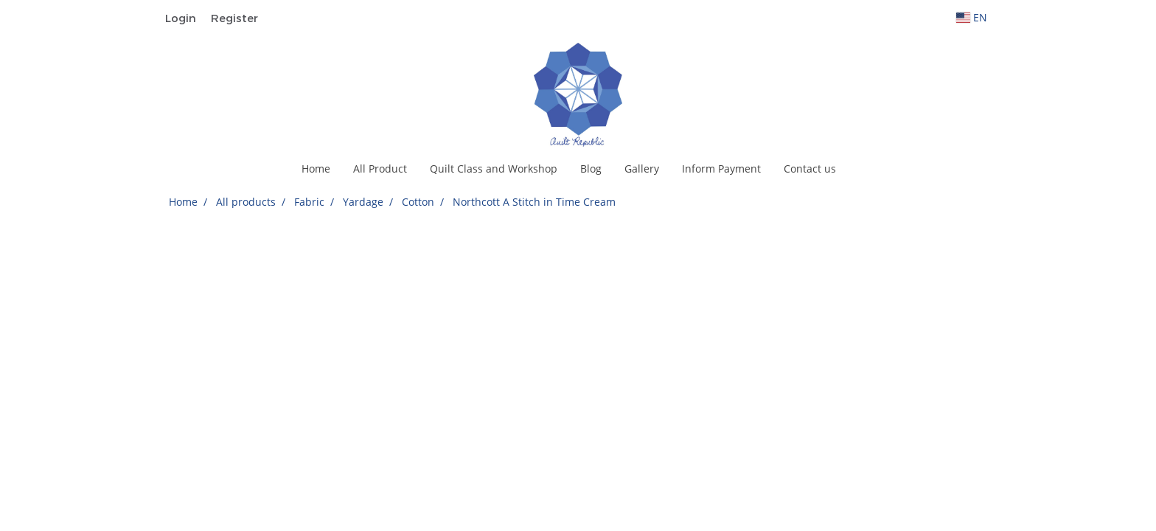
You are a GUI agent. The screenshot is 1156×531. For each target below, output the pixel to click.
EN (971, 17)
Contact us (810, 169)
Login (180, 17)
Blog (591, 169)
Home (316, 169)
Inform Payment (721, 169)
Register (234, 17)
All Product (380, 169)
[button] (860, 169)
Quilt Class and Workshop (493, 169)
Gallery (641, 169)
